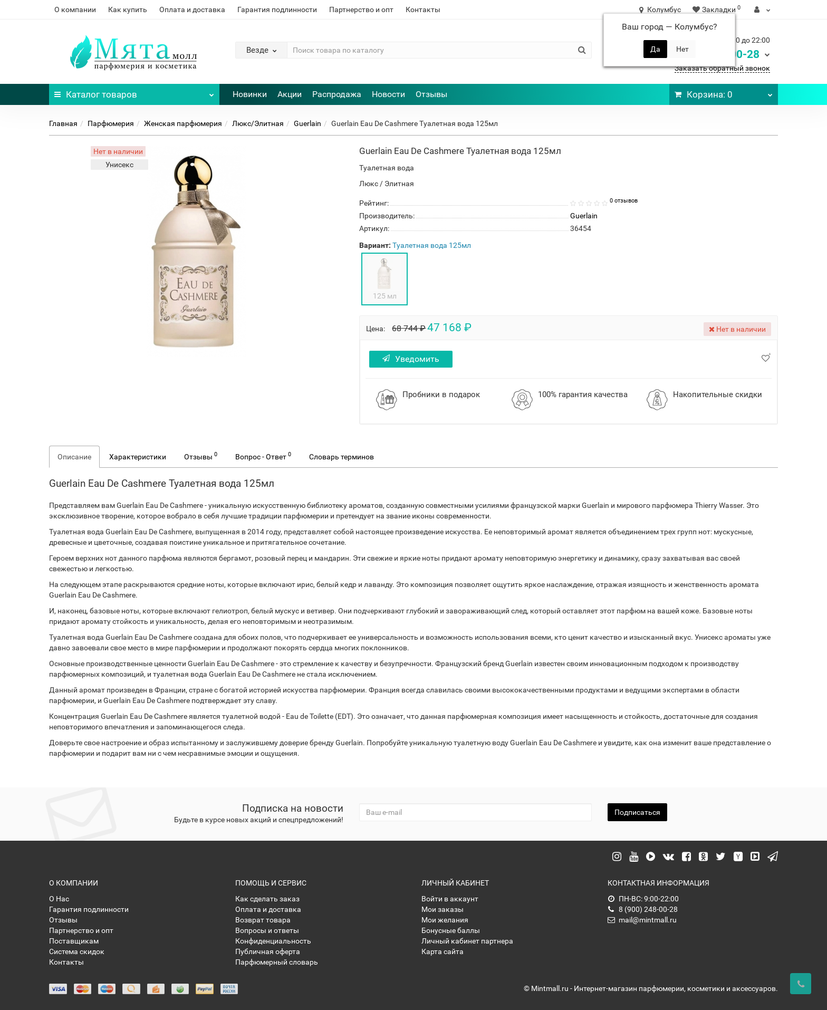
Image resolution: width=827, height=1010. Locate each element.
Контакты (423, 9)
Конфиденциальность (273, 941)
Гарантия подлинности (277, 9)
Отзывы (431, 94)
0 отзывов (624, 200)
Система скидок (76, 951)
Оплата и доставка (192, 9)
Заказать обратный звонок (722, 68)
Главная (63, 123)
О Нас (59, 898)
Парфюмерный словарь (276, 962)
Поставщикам (74, 941)
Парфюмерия (111, 123)
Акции (289, 94)
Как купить (127, 9)
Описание (74, 457)
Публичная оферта (267, 951)
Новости (388, 94)
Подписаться (637, 812)
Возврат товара (263, 920)
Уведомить (412, 359)
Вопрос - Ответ (263, 455)
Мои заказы (442, 909)
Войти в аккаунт (449, 898)
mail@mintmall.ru (642, 920)
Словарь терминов (341, 457)
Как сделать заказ (267, 898)
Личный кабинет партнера (467, 941)
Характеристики (137, 457)
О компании (75, 9)
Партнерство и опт (361, 9)
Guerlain (307, 123)
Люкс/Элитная (258, 123)
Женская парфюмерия (183, 123)
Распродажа (336, 94)
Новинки (250, 94)
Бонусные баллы (450, 930)
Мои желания (444, 920)
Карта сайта (442, 951)
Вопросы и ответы (267, 930)
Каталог (134, 92)
